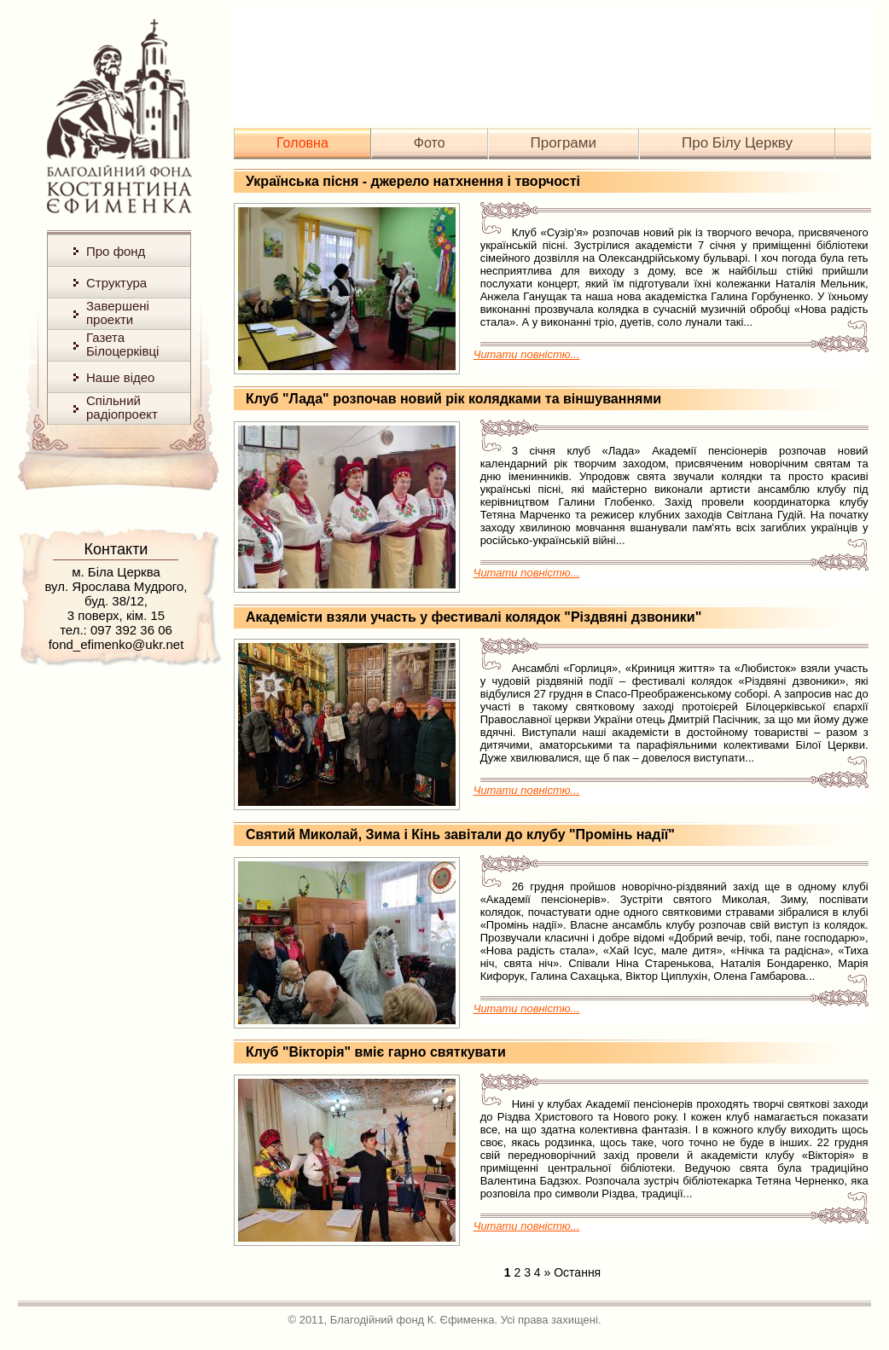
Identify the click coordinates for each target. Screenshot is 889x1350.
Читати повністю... (527, 354)
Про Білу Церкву (737, 143)
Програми (563, 143)
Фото (429, 143)
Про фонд (115, 251)
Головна (302, 143)
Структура (116, 282)
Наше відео (120, 377)
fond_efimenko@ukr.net (116, 644)
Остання (577, 1272)
